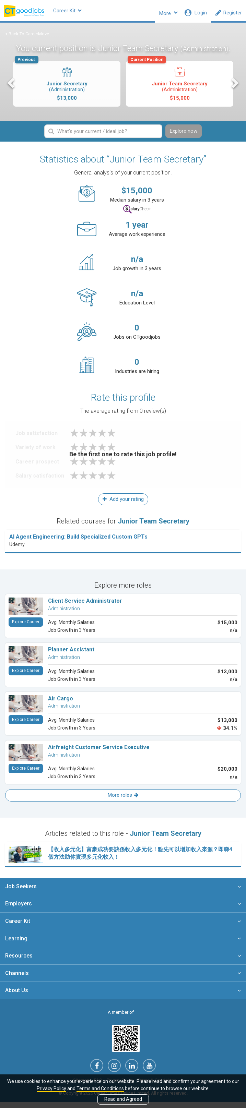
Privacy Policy (51, 1088)
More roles (123, 801)
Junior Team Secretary (179, 86)
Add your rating (123, 505)
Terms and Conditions (100, 1088)
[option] (66, 89)
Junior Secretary (66, 86)
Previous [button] (11, 87)
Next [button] (234, 87)
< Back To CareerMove (27, 37)
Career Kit (80, 13)
